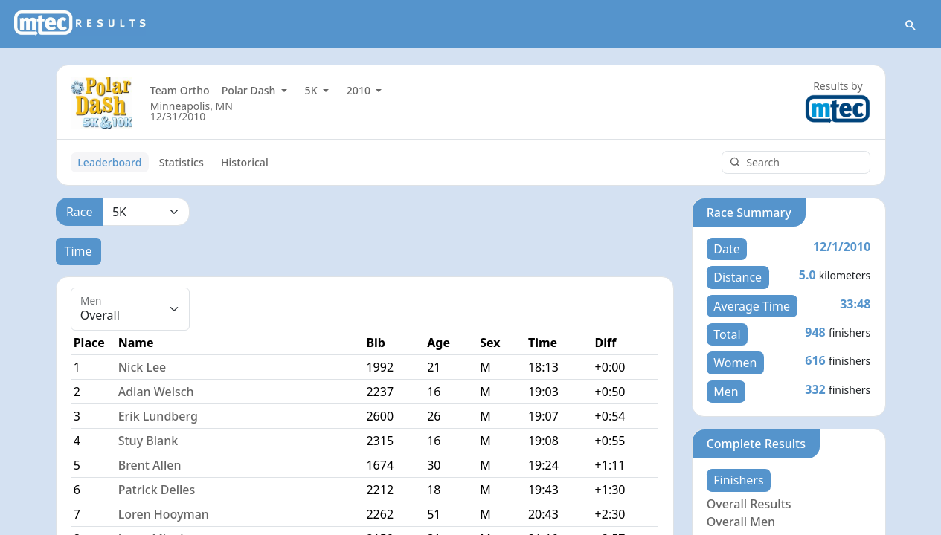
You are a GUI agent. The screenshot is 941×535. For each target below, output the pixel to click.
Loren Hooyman (163, 515)
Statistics (181, 162)
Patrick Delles (157, 490)
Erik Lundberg (158, 417)
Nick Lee (142, 368)
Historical (245, 162)
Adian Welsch (156, 392)
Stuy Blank (148, 441)
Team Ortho (180, 91)
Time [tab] (78, 251)
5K (313, 91)
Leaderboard (109, 162)
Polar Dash (250, 91)
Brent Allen (150, 466)
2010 (360, 91)
